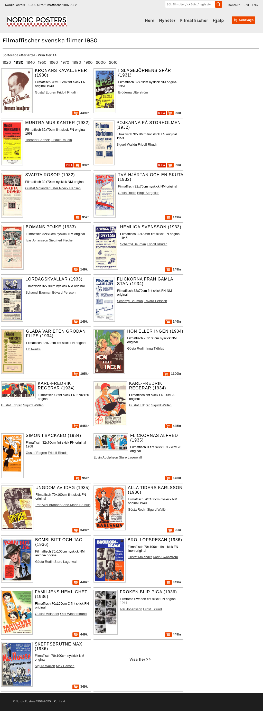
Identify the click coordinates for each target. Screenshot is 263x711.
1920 (7, 62)
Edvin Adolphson (105, 457)
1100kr (172, 374)
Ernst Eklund (152, 609)
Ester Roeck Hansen (66, 188)
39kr (174, 113)
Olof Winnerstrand (73, 614)
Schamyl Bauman (133, 244)
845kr (80, 426)
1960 (54, 62)
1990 (88, 62)
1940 (30, 62)
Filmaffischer (194, 20)
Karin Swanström (165, 557)
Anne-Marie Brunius (75, 505)
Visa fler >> (47, 55)
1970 (65, 62)
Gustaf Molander (37, 188)
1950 (42, 62)
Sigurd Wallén (127, 144)
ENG (255, 5)
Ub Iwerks (33, 349)
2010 (113, 62)
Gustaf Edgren (45, 92)
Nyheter (167, 20)
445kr (173, 426)
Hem (149, 20)
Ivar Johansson (37, 240)
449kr (80, 113)
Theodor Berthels (37, 140)
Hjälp (218, 20)
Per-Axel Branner (48, 505)
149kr (173, 217)
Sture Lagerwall (130, 457)
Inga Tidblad (155, 348)
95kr (81, 217)
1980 (76, 62)
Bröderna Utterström (133, 92)
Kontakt (234, 5)
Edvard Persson (64, 292)
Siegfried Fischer (61, 240)
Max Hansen (65, 666)
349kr (80, 530)
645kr (173, 478)
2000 (101, 62)
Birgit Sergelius (148, 193)
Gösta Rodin (127, 193)
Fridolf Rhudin (67, 92)
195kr (80, 374)
